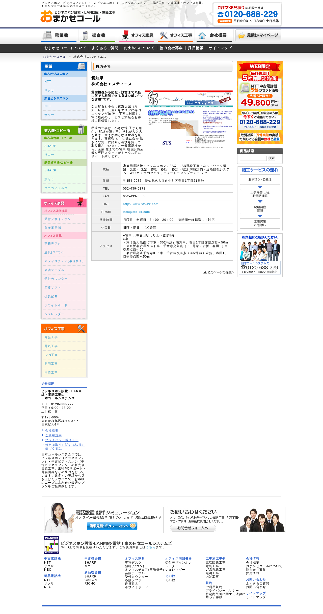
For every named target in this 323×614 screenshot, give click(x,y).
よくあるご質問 (105, 48)
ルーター (172, 566)
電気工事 (51, 346)
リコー (49, 155)
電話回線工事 (216, 562)
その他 (170, 580)
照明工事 (51, 363)
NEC (47, 569)
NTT (47, 81)
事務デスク (52, 243)
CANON (91, 580)
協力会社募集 (171, 48)
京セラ (49, 179)
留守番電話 (52, 228)
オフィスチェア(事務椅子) (64, 261)
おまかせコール (54, 56)
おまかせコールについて (65, 48)
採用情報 (195, 48)
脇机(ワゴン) (54, 252)
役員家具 (51, 296)
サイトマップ (220, 48)
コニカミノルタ (56, 188)
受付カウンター (56, 279)
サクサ (49, 90)
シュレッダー (54, 314)
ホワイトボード (56, 305)
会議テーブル (54, 270)
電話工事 (51, 337)
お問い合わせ (256, 587)
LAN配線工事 (216, 569)
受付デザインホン (57, 219)
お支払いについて (139, 48)
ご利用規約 (53, 435)
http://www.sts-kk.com (141, 204)
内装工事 (51, 372)
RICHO (90, 583)
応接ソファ (52, 287)
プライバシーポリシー (61, 440)
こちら (151, 547)
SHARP (50, 146)
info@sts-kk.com (136, 212)
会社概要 (52, 430)
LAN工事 (51, 355)
